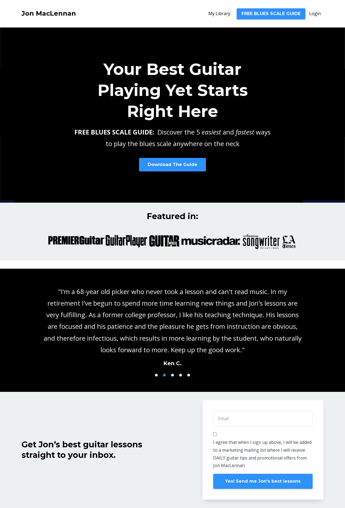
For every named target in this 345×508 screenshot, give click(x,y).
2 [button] (164, 375)
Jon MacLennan (49, 13)
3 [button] (172, 375)
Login (315, 13)
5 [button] (188, 375)
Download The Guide (172, 164)
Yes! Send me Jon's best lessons (263, 481)
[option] (172, 322)
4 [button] (180, 375)
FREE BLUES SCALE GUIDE (271, 13)
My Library (219, 13)
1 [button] (156, 375)
